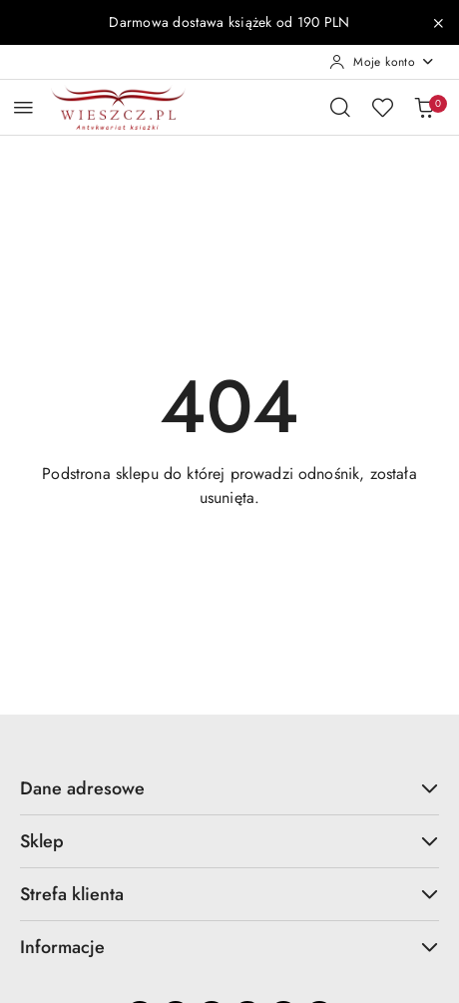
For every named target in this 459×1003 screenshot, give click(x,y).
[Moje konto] (382, 62)
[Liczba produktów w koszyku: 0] (424, 107)
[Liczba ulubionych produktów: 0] (382, 107)
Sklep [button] (229, 841)
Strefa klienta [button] (229, 894)
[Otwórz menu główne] (23, 107)
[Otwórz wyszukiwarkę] (340, 107)
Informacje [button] (229, 947)
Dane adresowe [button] (229, 788)
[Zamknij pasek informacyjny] (438, 23)
